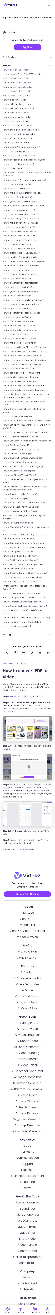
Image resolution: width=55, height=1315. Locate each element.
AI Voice (27, 994)
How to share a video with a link (18, 138)
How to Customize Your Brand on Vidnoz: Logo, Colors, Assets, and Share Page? (25, 488)
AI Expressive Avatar (27, 981)
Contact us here (25, 849)
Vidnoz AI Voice (27, 940)
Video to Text (27, 1266)
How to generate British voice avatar (20, 201)
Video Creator (27, 1254)
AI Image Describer (27, 1129)
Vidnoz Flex (27, 928)
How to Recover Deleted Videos (18, 522)
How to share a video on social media (21, 129)
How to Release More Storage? (17, 453)
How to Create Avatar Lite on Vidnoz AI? (21, 593)
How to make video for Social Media (20, 274)
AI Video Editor (27, 1012)
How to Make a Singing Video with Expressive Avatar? (24, 403)
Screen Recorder (27, 1206)
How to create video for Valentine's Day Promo (25, 351)
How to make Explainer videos (17, 295)
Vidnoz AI (7, 684)
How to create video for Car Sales (19, 235)
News (27, 1191)
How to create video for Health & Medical (22, 355)
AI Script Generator (27, 1050)
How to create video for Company (19, 248)
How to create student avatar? (17, 184)
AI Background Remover (27, 1092)
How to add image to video (16, 112)
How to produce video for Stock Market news (24, 261)
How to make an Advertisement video (20, 222)
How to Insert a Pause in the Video (19, 538)
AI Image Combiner (27, 1080)
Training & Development (27, 1179)
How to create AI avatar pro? (16, 188)
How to (17, 17)
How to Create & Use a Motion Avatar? (21, 555)
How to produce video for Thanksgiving (21, 372)
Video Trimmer (27, 1230)
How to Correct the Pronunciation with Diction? (25, 606)
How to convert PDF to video (38, 17)
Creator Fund (27, 1286)
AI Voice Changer (27, 1104)
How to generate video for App (17, 308)
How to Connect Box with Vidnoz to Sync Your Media (24, 410)
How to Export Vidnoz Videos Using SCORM (23, 564)
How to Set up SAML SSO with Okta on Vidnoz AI (25, 432)
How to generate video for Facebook (20, 291)
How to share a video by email (17, 125)
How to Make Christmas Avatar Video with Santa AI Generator (27, 174)
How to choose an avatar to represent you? (24, 159)
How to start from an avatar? (16, 142)
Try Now (27, 47)
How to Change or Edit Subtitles (18, 551)
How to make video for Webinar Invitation (22, 364)
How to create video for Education (19, 325)
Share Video (27, 1242)
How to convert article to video (17, 87)
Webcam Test (27, 1224)
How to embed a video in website (19, 134)
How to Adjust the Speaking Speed (19, 470)
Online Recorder (27, 1062)
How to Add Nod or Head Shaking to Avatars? (24, 534)
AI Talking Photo (27, 1026)
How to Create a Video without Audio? (21, 449)
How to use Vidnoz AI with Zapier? (19, 568)
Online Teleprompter (27, 1260)
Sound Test (27, 1212)
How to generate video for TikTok (18, 287)
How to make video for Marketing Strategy (23, 300)
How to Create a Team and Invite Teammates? (25, 573)
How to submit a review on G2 (17, 626)
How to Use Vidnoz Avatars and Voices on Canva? (27, 440)
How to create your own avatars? (19, 155)
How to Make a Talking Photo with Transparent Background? (25, 517)
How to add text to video (14, 99)
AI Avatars (27, 975)
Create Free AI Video (27, 895)
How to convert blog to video (17, 82)
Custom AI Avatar (27, 1000)
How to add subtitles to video (17, 104)
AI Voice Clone (27, 1098)
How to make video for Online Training (21, 304)
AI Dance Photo (27, 1044)
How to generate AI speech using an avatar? (24, 205)
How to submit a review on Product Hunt (22, 622)
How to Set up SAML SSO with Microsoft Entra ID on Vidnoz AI (26, 426)
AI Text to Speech (27, 1111)
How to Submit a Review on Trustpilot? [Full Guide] (26, 617)
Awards (27, 1280)
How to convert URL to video (16, 78)
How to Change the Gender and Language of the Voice (26, 529)
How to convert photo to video (17, 91)
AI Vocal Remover (27, 1117)
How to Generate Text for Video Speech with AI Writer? (25, 481)
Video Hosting (27, 1248)
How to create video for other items (20, 381)
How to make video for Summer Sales (20, 227)
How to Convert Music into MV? (17, 416)
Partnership (27, 1292)
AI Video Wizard (27, 1006)
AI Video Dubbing (27, 1056)
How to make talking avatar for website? (22, 192)
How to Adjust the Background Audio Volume (24, 547)
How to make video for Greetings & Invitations (24, 360)
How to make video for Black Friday (19, 342)
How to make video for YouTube (18, 278)
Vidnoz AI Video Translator (27, 934)
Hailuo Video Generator (27, 1135)
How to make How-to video (16, 270)
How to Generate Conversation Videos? (22, 601)
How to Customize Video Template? (20, 494)
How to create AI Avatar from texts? (19, 151)
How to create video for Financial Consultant (24, 385)
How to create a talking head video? (20, 214)
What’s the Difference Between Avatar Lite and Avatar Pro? (25, 587)
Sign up (13, 696)
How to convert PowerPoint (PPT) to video (22, 74)
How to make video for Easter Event (19, 338)
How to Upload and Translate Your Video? (23, 577)
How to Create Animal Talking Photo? (20, 511)
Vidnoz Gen (27, 922)
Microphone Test (27, 1218)
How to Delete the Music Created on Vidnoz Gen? (26, 420)
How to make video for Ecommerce (19, 240)
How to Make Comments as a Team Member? (24, 502)
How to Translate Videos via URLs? (19, 581)
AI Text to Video (27, 1032)
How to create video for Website (18, 321)
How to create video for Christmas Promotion (24, 347)
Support (7, 17)
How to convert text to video (16, 95)
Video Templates (27, 988)
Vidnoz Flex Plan (27, 961)
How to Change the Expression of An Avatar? (24, 597)
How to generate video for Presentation (21, 312)
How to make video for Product (17, 244)
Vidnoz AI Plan (27, 955)
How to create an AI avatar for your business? (24, 180)
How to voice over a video (15, 121)
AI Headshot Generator (27, 1074)
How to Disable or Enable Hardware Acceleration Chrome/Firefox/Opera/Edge (26, 396)
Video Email (27, 1236)
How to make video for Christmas (18, 368)
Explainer (27, 1173)
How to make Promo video (15, 334)
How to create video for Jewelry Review (21, 252)
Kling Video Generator (27, 1123)
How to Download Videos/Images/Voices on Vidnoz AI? (24, 612)
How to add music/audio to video (19, 108)
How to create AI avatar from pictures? (21, 147)
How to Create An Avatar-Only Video (20, 436)
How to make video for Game (17, 317)
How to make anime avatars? (17, 168)
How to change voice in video (17, 117)
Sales (27, 1149)
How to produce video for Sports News (21, 265)
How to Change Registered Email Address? (23, 458)
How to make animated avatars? (18, 164)
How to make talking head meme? (19, 210)
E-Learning (27, 1185)
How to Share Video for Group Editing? (21, 507)
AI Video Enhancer (27, 1038)
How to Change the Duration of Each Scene (23, 543)
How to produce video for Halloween (20, 377)
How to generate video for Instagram (20, 282)
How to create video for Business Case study (24, 390)
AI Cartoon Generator (27, 1086)
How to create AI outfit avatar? (17, 197)
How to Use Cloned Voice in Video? (19, 475)
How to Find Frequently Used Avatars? (20, 560)
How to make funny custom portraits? (21, 218)
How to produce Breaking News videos (21, 257)
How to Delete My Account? (16, 445)
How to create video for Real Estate (19, 231)
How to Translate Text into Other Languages (24, 466)
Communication (27, 1161)
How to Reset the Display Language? (20, 462)
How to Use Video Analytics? (16, 498)
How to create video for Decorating (20, 330)
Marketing (27, 1155)
